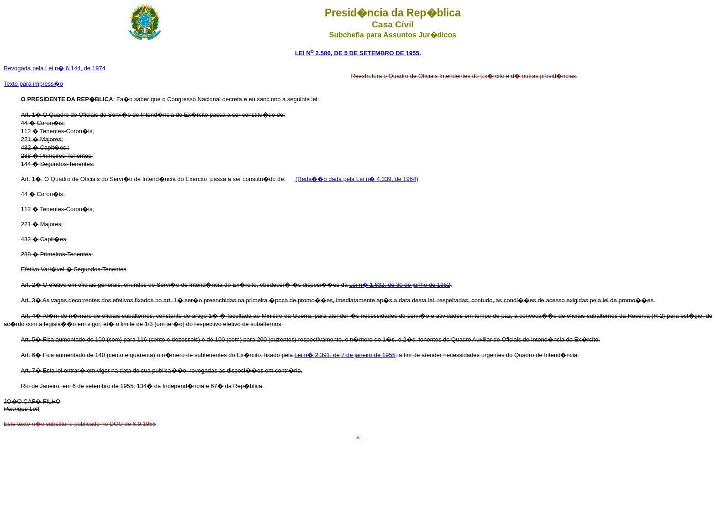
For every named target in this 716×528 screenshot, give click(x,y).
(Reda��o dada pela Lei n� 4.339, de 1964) (356, 179)
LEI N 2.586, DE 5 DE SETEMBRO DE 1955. (358, 53)
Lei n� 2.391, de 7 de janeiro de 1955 (345, 355)
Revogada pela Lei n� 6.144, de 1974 (54, 68)
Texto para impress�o (33, 83)
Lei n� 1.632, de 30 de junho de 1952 (399, 284)
